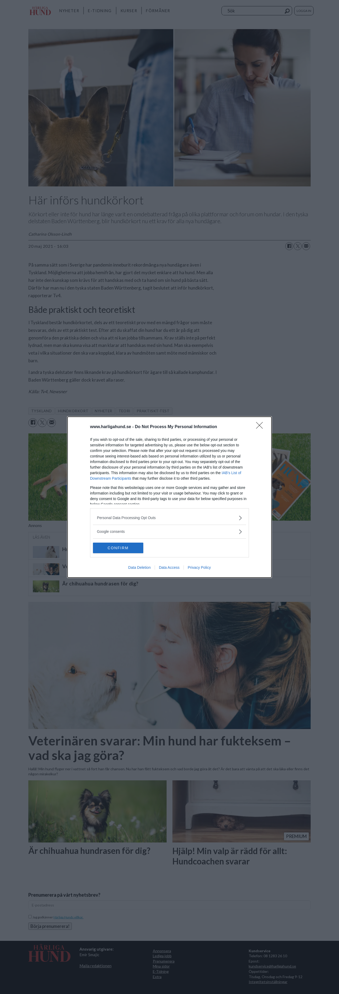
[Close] (261, 427)
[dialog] (169, 497)
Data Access (169, 567)
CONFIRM (118, 548)
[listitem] (169, 518)
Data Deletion (139, 567)
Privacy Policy (199, 567)
